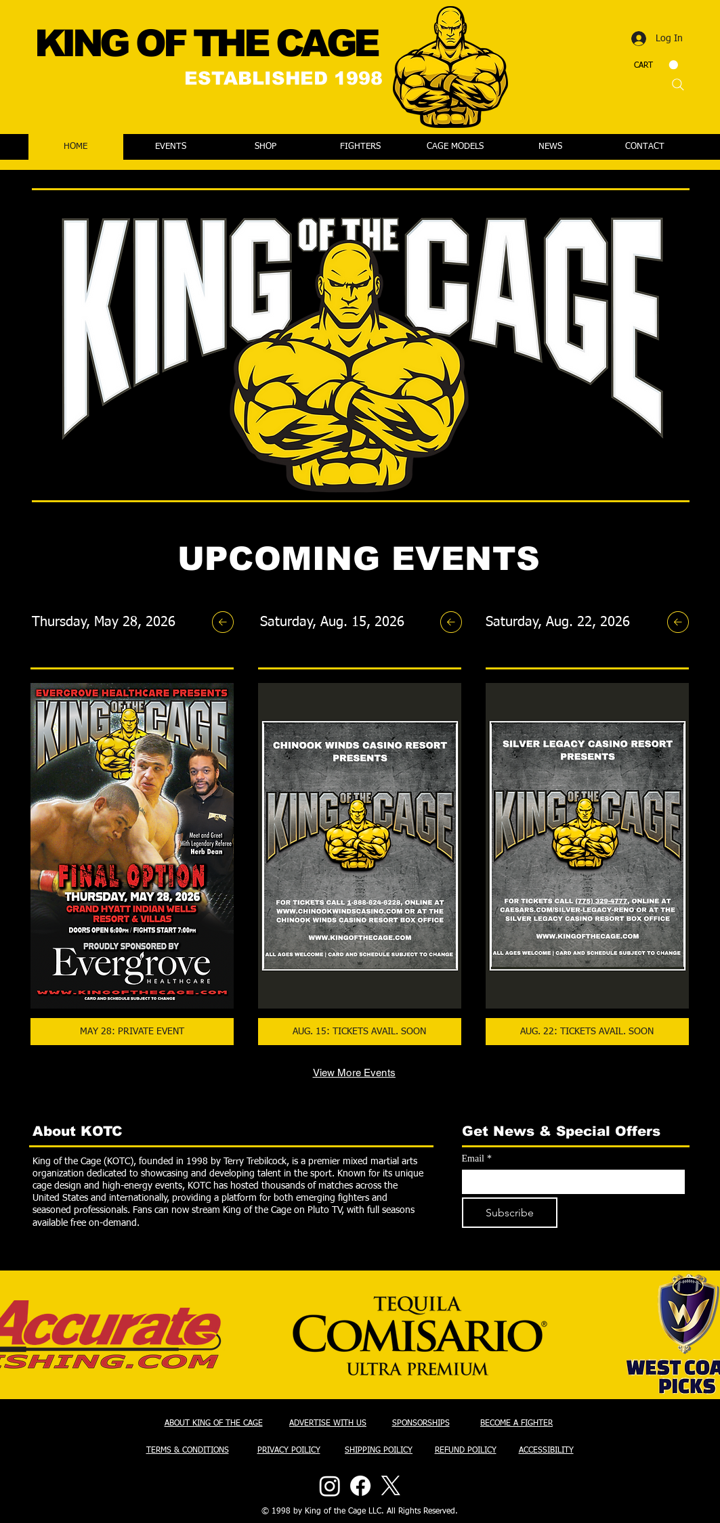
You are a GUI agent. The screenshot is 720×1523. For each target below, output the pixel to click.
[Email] (569, 1182)
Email (477, 1158)
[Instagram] (329, 1485)
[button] (656, 65)
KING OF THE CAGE (206, 43)
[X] (390, 1485)
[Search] (678, 84)
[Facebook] (360, 1485)
